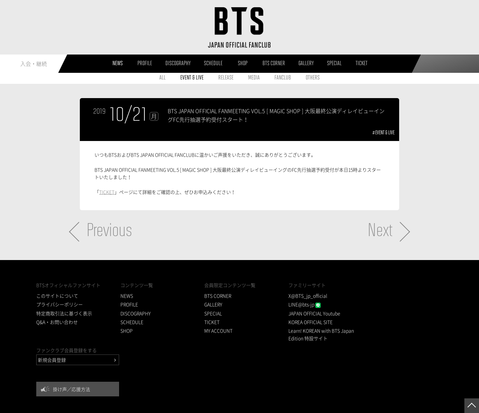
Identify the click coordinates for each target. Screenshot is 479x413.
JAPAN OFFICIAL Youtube (306, 313)
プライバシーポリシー (59, 304)
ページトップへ (471, 405)
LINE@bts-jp (296, 304)
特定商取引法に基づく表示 (64, 313)
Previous (109, 231)
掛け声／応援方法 (396, 324)
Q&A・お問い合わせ (57, 322)
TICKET (106, 192)
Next (380, 231)
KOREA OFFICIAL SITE (302, 322)
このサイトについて (57, 295)
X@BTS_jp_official (299, 295)
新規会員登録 (377, 294)
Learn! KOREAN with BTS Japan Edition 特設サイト (313, 335)
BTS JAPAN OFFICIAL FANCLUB (239, 27)
